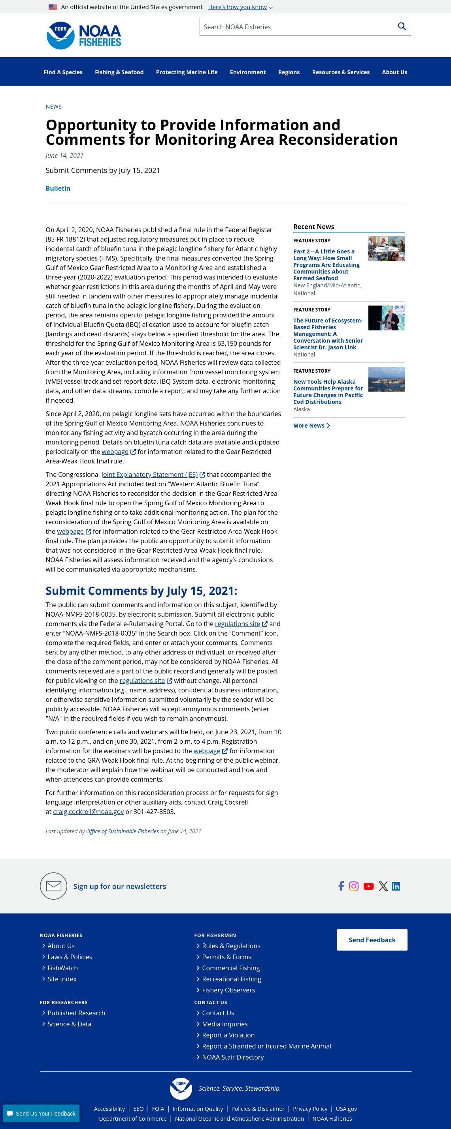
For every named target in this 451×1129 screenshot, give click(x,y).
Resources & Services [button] (341, 72)
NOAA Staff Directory (233, 1057)
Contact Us (211, 1002)
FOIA (158, 1108)
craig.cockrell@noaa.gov (88, 811)
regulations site (237, 623)
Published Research (77, 1013)
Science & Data (70, 1024)
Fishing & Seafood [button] (119, 72)
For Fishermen (215, 935)
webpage (115, 451)
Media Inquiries (225, 1024)
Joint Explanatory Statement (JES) (150, 474)
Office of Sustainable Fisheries (122, 831)
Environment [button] (248, 72)
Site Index (62, 979)
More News (309, 425)
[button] (41, 1113)
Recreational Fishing (231, 979)
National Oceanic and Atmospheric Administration (239, 1118)
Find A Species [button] (63, 72)
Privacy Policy (310, 1108)
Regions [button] (289, 72)
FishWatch (63, 968)
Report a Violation (228, 1035)
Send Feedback (372, 940)
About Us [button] (395, 72)
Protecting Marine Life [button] (187, 72)
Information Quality (198, 1108)
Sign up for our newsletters (120, 886)
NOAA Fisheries (61, 935)
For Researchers (64, 1002)
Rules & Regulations (231, 945)
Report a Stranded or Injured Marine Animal (267, 1046)
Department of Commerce (132, 1118)
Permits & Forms (226, 957)
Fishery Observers (228, 990)
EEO (138, 1108)
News (54, 106)
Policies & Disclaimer (258, 1108)
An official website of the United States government (158, 6)
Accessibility (109, 1108)
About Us (61, 945)
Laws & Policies (70, 957)
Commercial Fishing (231, 968)
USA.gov (346, 1108)
